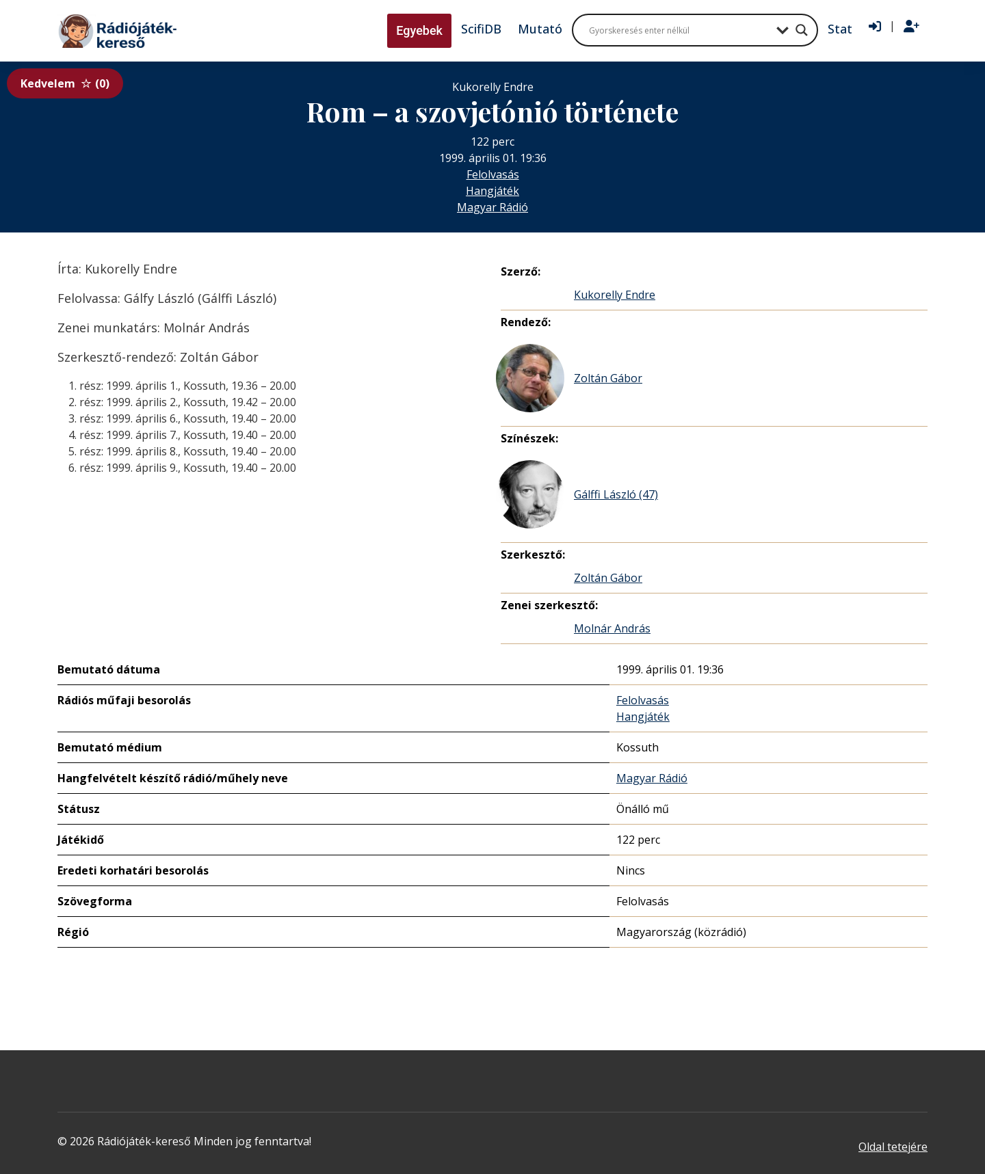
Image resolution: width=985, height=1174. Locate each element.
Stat (840, 29)
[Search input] (679, 30)
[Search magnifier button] (801, 30)
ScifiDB (481, 29)
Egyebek (419, 30)
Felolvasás (493, 174)
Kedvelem (65, 83)
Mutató (540, 29)
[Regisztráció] (911, 27)
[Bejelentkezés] (875, 27)
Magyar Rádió (492, 207)
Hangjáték (492, 190)
